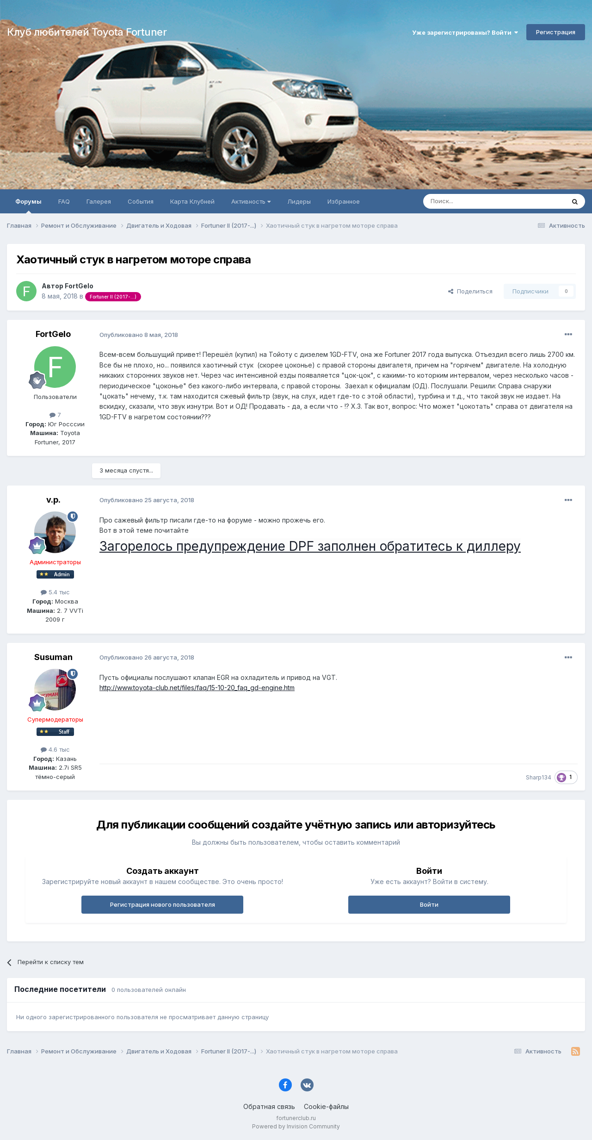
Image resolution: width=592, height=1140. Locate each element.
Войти (429, 904)
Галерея (98, 201)
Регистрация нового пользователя (162, 904)
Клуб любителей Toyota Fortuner (86, 32)
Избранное (343, 201)
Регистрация (555, 32)
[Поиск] (472, 201)
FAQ (64, 201)
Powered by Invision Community (296, 1126)
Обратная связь (269, 1106)
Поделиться (470, 291)
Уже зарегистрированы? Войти (465, 32)
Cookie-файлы (326, 1106)
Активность (251, 201)
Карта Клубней (192, 201)
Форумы (28, 205)
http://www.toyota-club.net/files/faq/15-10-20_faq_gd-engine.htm (197, 687)
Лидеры (299, 201)
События (141, 201)
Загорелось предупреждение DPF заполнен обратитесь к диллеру (310, 546)
